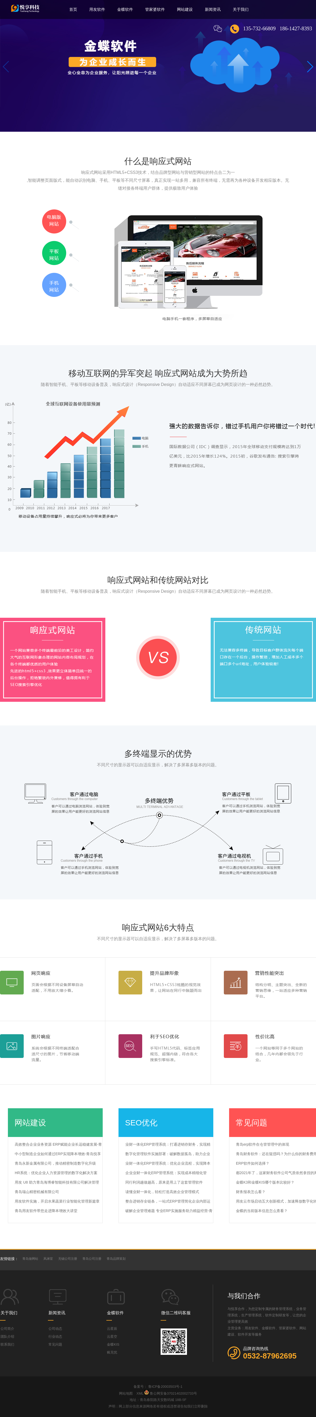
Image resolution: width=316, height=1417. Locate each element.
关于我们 (241, 9)
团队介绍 (7, 1336)
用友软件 (97, 9)
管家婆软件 (155, 9)
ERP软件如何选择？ (252, 1163)
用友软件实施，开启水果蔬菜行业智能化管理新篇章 (57, 1201)
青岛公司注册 (91, 1259)
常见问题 (55, 1344)
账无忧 (112, 1352)
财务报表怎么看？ (250, 1192)
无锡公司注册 (67, 1259)
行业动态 (55, 1336)
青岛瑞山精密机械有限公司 (37, 1192)
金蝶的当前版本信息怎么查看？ (262, 1211)
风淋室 (48, 1259)
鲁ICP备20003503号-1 (165, 1387)
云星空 (112, 1336)
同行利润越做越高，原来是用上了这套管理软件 (164, 1182)
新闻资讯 (213, 9)
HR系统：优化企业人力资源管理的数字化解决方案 (56, 1173)
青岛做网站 (30, 1259)
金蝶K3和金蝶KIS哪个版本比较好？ (265, 1182)
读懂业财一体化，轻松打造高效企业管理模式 (162, 1192)
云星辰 (112, 1329)
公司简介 (7, 1329)
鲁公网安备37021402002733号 (173, 1393)
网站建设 (185, 9)
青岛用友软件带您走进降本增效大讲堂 (46, 1211)
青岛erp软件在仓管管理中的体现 (262, 1144)
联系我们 (7, 1344)
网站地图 (126, 1393)
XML (139, 1393)
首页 (73, 9)
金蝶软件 (125, 9)
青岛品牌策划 (116, 1259)
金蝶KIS (113, 1344)
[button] (309, 66)
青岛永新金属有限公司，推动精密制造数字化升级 (55, 1163)
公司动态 (55, 1329)
